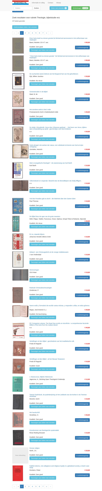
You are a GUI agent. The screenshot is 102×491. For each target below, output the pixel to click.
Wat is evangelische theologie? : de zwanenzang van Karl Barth (50, 163)
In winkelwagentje (82, 47)
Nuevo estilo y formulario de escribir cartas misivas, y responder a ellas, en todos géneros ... (59, 306)
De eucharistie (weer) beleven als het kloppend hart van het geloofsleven (53, 74)
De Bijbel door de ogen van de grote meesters (44, 216)
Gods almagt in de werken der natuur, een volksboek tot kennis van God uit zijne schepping (56, 146)
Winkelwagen (80, 8)
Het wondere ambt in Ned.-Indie (40, 109)
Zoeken (36, 8)
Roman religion (34, 448)
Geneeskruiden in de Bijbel (38, 92)
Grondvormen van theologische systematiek (44, 430)
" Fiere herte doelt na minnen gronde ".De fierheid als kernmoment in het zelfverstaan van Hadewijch (59, 57)
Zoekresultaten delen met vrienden (25, 27)
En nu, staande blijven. (37, 234)
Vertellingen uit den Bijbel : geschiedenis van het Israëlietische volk (51, 341)
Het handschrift (34, 412)
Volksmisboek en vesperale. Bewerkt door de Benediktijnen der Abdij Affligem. (55, 181)
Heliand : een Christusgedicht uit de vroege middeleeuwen (48, 252)
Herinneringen (34, 270)
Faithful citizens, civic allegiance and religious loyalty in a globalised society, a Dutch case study (59, 466)
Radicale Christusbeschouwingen (40, 288)
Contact (50, 3)
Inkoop (58, 3)
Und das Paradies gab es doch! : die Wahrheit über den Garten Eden (52, 198)
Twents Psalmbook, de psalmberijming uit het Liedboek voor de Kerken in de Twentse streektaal (58, 395)
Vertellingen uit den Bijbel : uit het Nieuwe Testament (47, 359)
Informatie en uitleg (38, 3)
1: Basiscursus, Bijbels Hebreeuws (41, 377)
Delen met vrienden (59, 8)
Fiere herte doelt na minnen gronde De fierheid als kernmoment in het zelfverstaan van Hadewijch (58, 39)
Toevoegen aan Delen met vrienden (43, 50)
